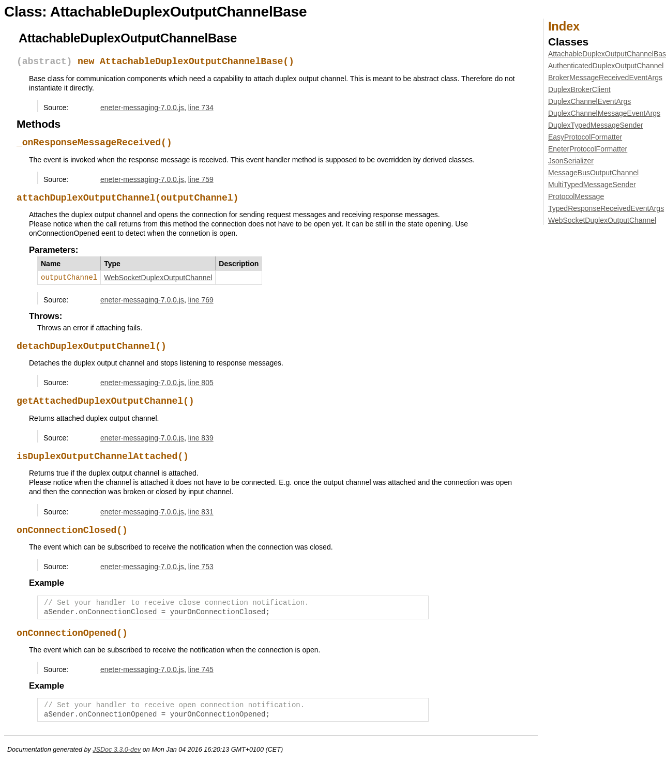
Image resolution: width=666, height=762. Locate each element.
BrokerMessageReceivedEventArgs (605, 77)
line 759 (201, 179)
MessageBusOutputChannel (593, 173)
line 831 (201, 512)
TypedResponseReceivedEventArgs (606, 208)
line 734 (201, 107)
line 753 (201, 566)
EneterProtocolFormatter (587, 149)
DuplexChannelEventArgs (589, 101)
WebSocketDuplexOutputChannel (158, 277)
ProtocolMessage (576, 196)
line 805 (201, 382)
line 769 (201, 300)
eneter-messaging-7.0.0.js (142, 107)
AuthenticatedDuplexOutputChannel (605, 66)
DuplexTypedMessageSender (595, 125)
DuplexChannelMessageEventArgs (604, 113)
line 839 (201, 438)
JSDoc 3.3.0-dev (117, 749)
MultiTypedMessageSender (592, 184)
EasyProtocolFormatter (585, 137)
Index (564, 26)
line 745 (201, 669)
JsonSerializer (571, 161)
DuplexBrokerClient (579, 89)
